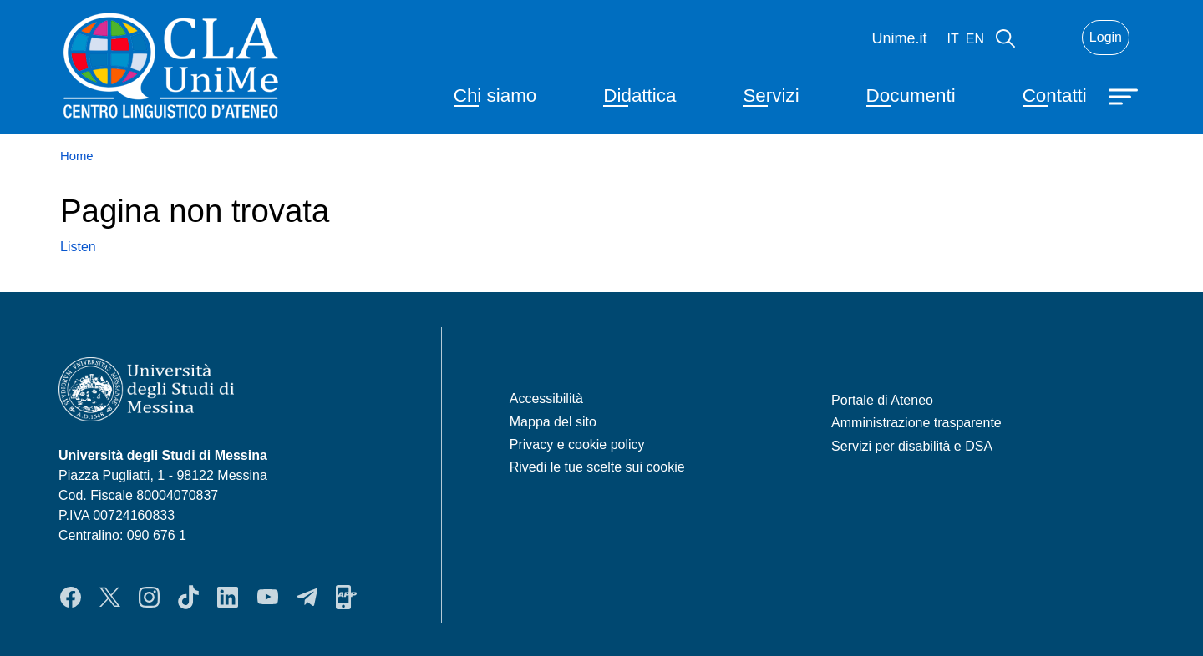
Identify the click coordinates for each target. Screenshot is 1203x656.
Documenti (911, 95)
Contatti (1055, 95)
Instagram (149, 596)
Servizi (771, 95)
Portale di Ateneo (882, 400)
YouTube (267, 596)
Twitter (109, 596)
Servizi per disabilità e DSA (911, 446)
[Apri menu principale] (1125, 95)
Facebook (70, 596)
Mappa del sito (553, 422)
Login (1105, 37)
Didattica (639, 95)
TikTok (188, 596)
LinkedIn (227, 596)
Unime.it (899, 38)
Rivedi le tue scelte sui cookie (597, 467)
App (346, 596)
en (975, 39)
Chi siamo (495, 95)
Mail (1048, 37)
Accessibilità (546, 398)
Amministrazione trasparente (916, 423)
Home (77, 156)
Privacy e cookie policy (577, 444)
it (953, 39)
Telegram (307, 596)
